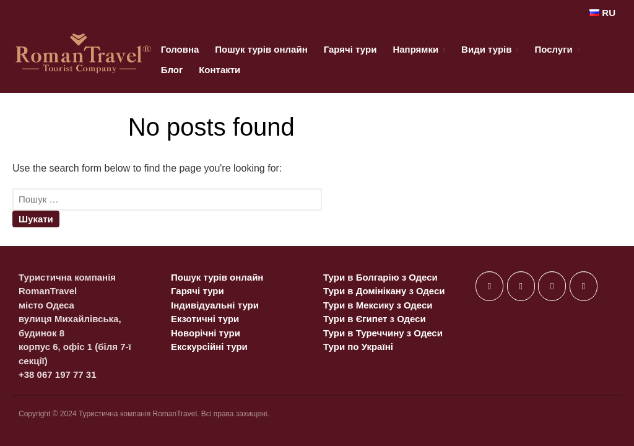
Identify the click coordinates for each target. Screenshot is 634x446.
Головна (180, 49)
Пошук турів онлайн (261, 49)
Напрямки (415, 49)
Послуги (553, 49)
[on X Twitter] (521, 286)
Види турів (486, 49)
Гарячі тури (350, 49)
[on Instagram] (552, 286)
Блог (172, 69)
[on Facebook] (489, 286)
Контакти (219, 69)
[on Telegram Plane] (583, 286)
